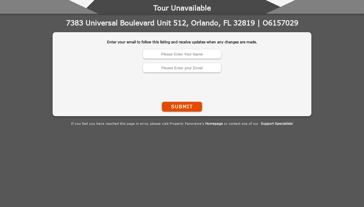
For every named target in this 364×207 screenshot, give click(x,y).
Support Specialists (276, 123)
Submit (182, 106)
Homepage (214, 123)
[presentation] (182, 86)
